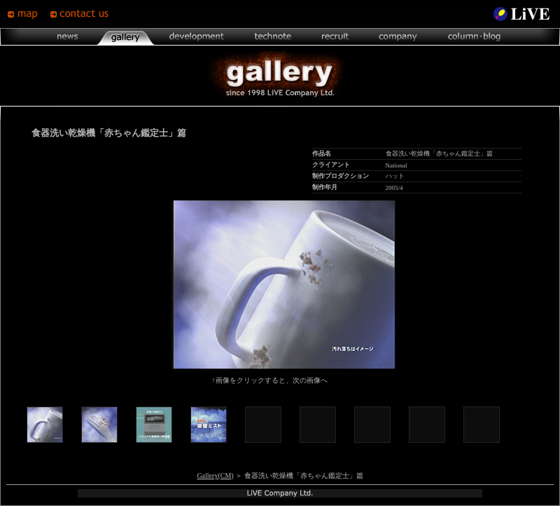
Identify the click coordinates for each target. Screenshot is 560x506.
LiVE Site (521, 14)
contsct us (81, 14)
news (68, 37)
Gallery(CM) (215, 475)
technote (272, 37)
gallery (125, 37)
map (28, 14)
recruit (335, 37)
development (197, 37)
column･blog (472, 37)
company (397, 37)
